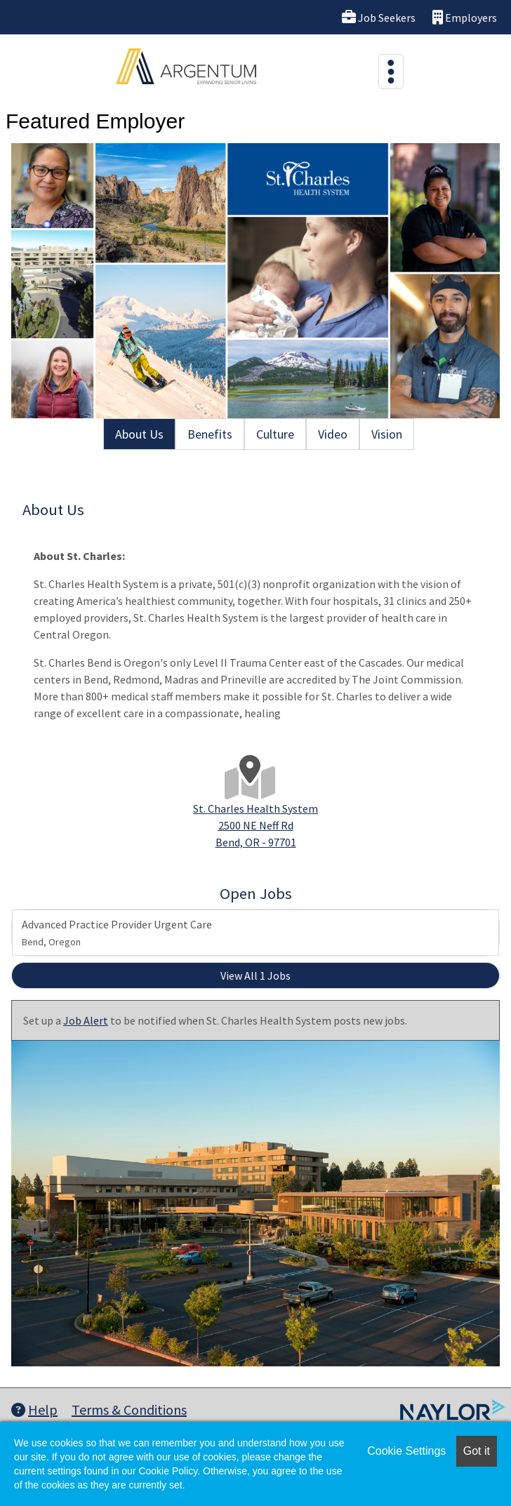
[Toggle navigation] (391, 71)
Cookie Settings (406, 1451)
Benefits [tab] (209, 434)
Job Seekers (379, 17)
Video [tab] (332, 434)
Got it (476, 1451)
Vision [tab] (386, 434)
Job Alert (85, 1020)
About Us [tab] (139, 434)
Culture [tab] (275, 434)
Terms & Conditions (129, 1409)
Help (34, 1409)
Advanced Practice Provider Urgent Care (117, 932)
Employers (464, 17)
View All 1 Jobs (255, 975)
